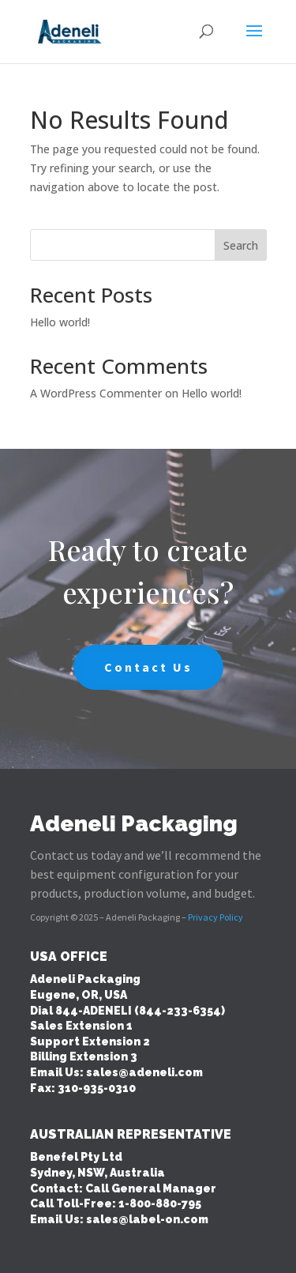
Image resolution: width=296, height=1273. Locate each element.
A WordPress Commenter (96, 393)
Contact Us (148, 667)
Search (240, 245)
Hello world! (60, 322)
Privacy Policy (215, 917)
